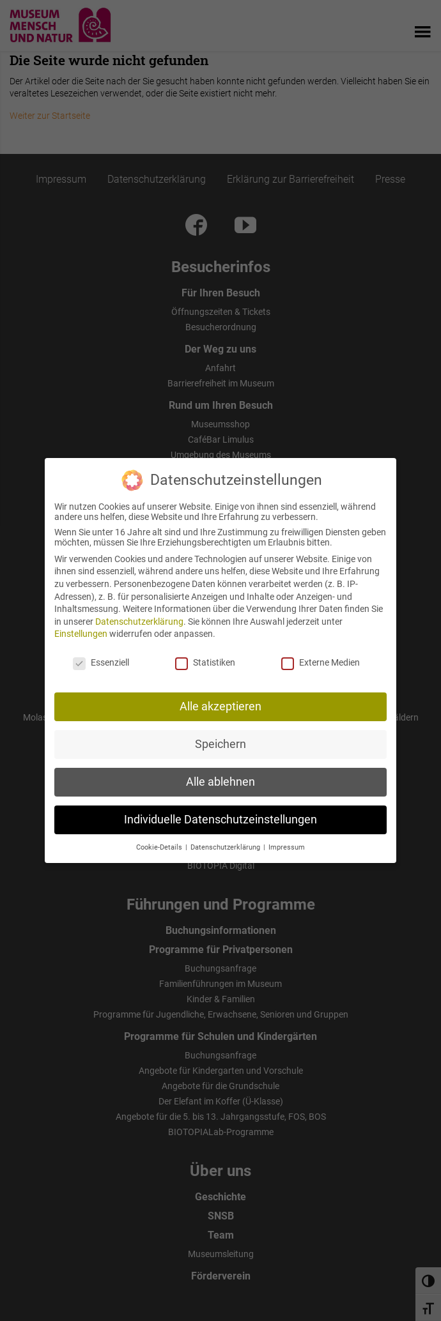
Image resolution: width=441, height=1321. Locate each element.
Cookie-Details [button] (160, 844)
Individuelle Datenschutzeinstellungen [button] (220, 816)
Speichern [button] (220, 741)
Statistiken (205, 659)
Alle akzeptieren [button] (220, 703)
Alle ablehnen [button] (220, 778)
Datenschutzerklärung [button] (226, 844)
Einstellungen (80, 630)
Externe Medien (320, 659)
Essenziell (101, 659)
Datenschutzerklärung (139, 618)
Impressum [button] (286, 844)
